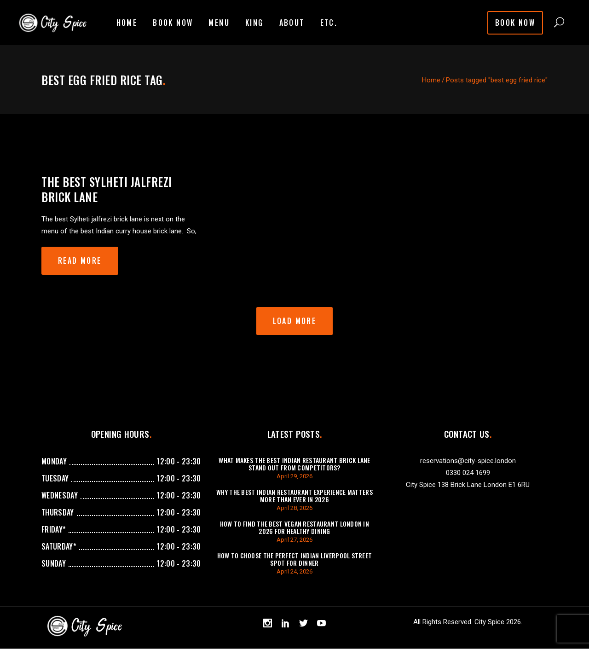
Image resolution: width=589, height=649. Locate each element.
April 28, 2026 (294, 507)
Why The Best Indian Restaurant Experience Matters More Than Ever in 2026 (294, 495)
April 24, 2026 (294, 571)
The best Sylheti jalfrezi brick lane (106, 189)
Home (431, 80)
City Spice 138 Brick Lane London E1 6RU (468, 485)
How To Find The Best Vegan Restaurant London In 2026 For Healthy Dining (294, 527)
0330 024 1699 (468, 473)
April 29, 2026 (294, 476)
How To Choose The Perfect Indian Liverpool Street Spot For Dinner (294, 559)
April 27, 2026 (294, 539)
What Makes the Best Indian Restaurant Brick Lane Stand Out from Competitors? (294, 463)
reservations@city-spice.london (468, 461)
